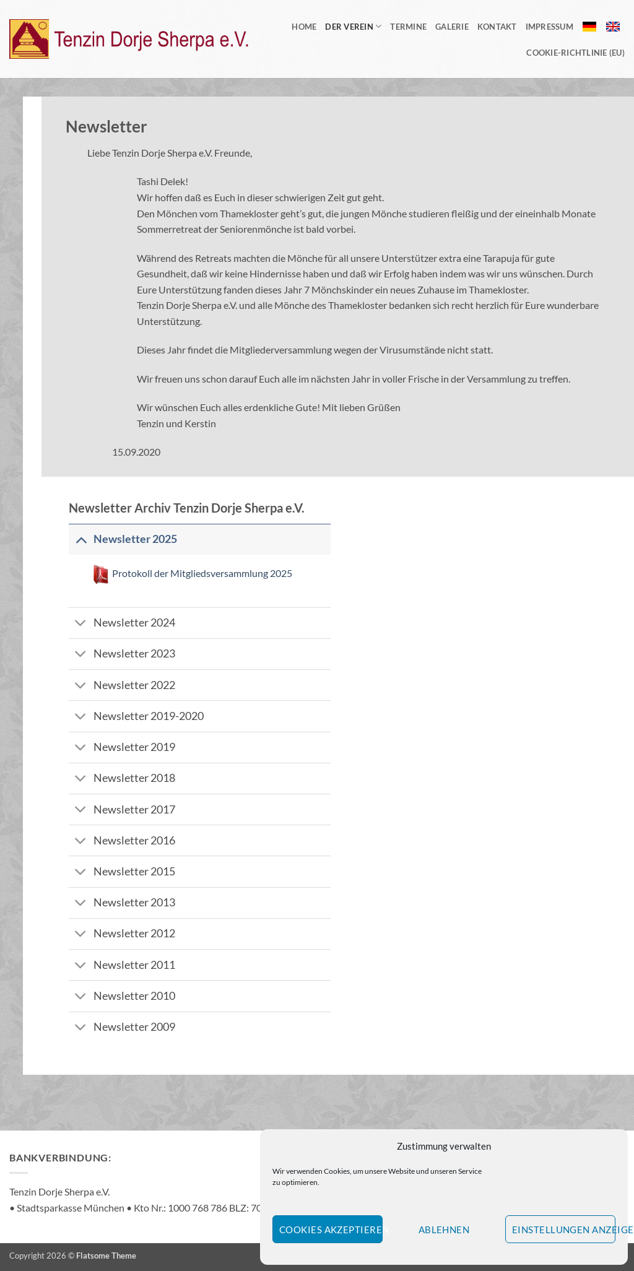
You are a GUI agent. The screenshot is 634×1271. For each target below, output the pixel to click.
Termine (408, 27)
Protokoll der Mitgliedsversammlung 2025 (201, 573)
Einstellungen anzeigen (563, 1229)
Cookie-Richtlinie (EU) (575, 53)
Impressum (549, 27)
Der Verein (353, 26)
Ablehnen (444, 1229)
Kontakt (497, 27)
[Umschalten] (81, 539)
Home (304, 27)
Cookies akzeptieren (331, 1229)
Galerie (452, 27)
